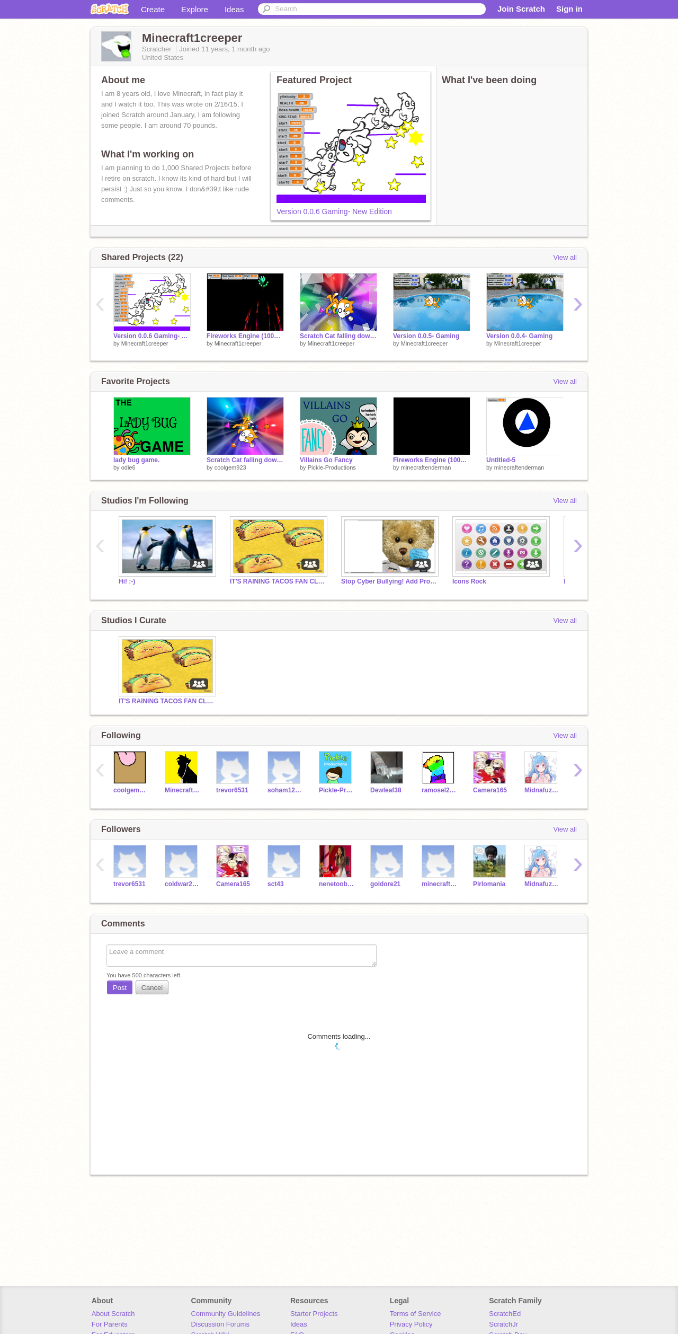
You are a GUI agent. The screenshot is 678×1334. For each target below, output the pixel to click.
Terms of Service (415, 1314)
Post (120, 988)
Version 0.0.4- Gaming (519, 336)
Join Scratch (521, 8)
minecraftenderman (426, 467)
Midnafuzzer (542, 790)
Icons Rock (469, 581)
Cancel (152, 988)
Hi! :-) (127, 581)
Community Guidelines (225, 1314)
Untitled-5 (500, 460)
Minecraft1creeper (144, 343)
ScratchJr (503, 1324)
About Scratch (113, 1314)
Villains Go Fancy (326, 460)
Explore (194, 9)
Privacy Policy (411, 1324)
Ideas (234, 9)
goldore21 (385, 884)
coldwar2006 (182, 884)
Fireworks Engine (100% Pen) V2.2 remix (245, 336)
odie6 (128, 467)
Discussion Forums (220, 1324)
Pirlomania (489, 884)
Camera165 (490, 790)
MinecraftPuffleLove (182, 790)
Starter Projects (314, 1314)
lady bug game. (136, 460)
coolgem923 (230, 467)
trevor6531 (232, 790)
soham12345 (285, 790)
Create (153, 9)
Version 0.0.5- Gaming (426, 336)
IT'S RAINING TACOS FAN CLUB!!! (277, 581)
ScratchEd (505, 1314)
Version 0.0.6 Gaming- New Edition (334, 211)
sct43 (275, 884)
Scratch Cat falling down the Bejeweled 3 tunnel (338, 336)
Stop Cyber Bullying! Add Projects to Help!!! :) (388, 581)
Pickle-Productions (332, 467)
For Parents (110, 1324)
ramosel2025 (439, 790)
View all (565, 257)
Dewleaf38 (386, 790)
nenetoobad (336, 884)
